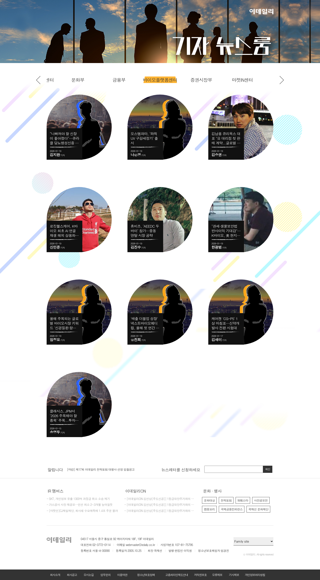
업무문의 (105, 575)
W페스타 (242, 500)
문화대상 (209, 500)
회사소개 (55, 575)
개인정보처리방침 (255, 575)
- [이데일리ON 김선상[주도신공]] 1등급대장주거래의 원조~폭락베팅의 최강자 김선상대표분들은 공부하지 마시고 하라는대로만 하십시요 (160, 505)
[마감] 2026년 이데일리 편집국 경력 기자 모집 (95, 468)
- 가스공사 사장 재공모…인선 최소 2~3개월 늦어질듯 (80, 505)
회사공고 (72, 575)
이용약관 (122, 575)
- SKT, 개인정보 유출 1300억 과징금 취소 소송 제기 (78, 499)
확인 (267, 469)
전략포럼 (226, 500)
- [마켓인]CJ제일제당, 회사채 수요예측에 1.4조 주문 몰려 (82, 511)
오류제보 (217, 575)
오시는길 (89, 575)
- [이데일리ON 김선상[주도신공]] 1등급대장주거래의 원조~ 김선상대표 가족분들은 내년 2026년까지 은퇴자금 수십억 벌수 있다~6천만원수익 (160, 511)
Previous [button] (38, 80)
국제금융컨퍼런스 (232, 509)
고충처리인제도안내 (176, 575)
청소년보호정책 (146, 575)
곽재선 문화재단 (258, 509)
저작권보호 (200, 575)
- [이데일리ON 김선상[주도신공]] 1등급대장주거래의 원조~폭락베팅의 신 (160, 499)
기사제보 (234, 575)
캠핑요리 (209, 509)
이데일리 (261, 11)
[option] (160, 80)
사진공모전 (261, 500)
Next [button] (282, 80)
